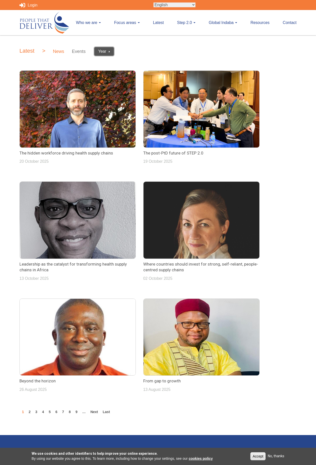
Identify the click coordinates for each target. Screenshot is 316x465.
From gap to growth (228, 231)
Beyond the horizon (132, 231)
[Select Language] (174, 4)
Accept (258, 456)
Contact (290, 22)
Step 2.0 (186, 22)
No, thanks (276, 456)
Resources (259, 22)
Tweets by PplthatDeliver (184, 334)
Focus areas (127, 22)
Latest (158, 22)
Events (79, 51)
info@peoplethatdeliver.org (259, 334)
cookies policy (201, 459)
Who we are (88, 22)
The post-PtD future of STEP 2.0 (144, 133)
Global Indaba (223, 22)
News (58, 51)
